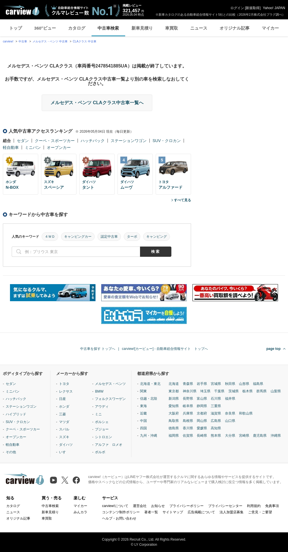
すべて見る (182, 200)
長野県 (188, 399)
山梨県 (276, 391)
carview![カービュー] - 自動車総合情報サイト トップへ (165, 348)
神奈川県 (189, 391)
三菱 (62, 414)
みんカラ (80, 512)
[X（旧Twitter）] (65, 480)
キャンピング (156, 237)
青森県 (188, 384)
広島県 (216, 421)
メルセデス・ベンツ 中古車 (50, 41)
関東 (143, 391)
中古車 (23, 41)
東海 (143, 406)
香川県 (188, 428)
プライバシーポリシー (186, 506)
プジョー (102, 429)
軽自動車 (11, 147)
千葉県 (219, 391)
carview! (8, 41)
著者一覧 (151, 512)
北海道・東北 (150, 384)
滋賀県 (216, 413)
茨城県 (233, 391)
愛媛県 (202, 428)
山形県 (244, 384)
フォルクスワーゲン (110, 399)
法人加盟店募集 (232, 512)
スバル (64, 429)
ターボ (132, 237)
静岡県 (202, 406)
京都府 (202, 413)
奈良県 (230, 413)
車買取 (171, 28)
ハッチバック (93, 140)
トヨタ (64, 384)
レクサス (66, 391)
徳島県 (174, 428)
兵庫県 (188, 413)
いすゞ (64, 452)
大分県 (230, 436)
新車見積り (142, 28)
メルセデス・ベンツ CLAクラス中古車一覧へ (96, 102)
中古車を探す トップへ (97, 348)
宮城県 (216, 384)
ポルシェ (102, 422)
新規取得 (252, 8)
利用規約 (254, 506)
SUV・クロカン (167, 140)
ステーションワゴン (129, 140)
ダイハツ (66, 445)
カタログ (76, 28)
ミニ (98, 414)
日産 (62, 399)
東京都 (174, 391)
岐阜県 (188, 406)
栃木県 (247, 391)
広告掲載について (201, 512)
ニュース (198, 28)
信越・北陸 (148, 399)
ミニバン (33, 147)
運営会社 (140, 506)
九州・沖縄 (148, 436)
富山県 (202, 399)
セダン (23, 140)
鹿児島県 (260, 436)
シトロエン (103, 437)
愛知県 (174, 406)
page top (273, 348)
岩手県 (202, 384)
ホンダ (64, 407)
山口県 (230, 421)
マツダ (64, 422)
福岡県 (174, 436)
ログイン (237, 8)
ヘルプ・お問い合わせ (119, 518)
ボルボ (100, 452)
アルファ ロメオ (108, 445)
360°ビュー (45, 28)
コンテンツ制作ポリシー (121, 512)
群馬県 (261, 391)
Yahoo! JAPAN (274, 8)
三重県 (216, 406)
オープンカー (59, 147)
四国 (143, 428)
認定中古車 (109, 237)
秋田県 (230, 384)
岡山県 (202, 421)
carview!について (115, 506)
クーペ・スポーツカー (55, 140)
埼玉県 (205, 391)
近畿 (143, 413)
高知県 (216, 428)
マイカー (270, 28)
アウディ (102, 407)
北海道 (174, 384)
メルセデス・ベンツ (110, 384)
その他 (11, 452)
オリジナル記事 (235, 28)
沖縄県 (276, 436)
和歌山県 (246, 413)
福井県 (230, 399)
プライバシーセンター (225, 506)
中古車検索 (108, 28)
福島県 (258, 384)
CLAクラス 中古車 (84, 41)
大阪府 (174, 413)
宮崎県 (244, 436)
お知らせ (158, 506)
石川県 (216, 399)
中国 (143, 421)
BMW (99, 391)
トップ (15, 28)
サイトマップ (173, 512)
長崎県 (202, 436)
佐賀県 (188, 436)
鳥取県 (174, 421)
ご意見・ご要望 (260, 512)
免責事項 (272, 506)
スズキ (64, 437)
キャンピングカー (78, 237)
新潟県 (174, 399)
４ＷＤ (50, 237)
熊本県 (216, 436)
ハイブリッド (16, 414)
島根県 (188, 421)
